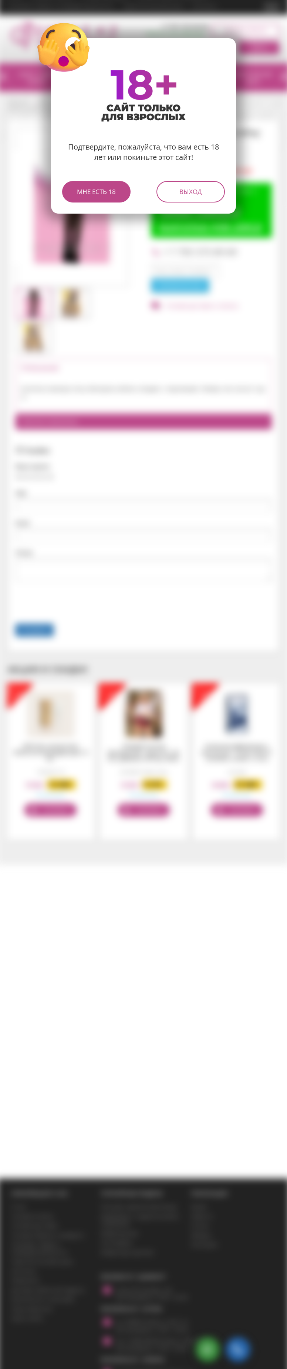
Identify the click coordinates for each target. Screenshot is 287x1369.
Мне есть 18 (96, 191)
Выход (190, 191)
